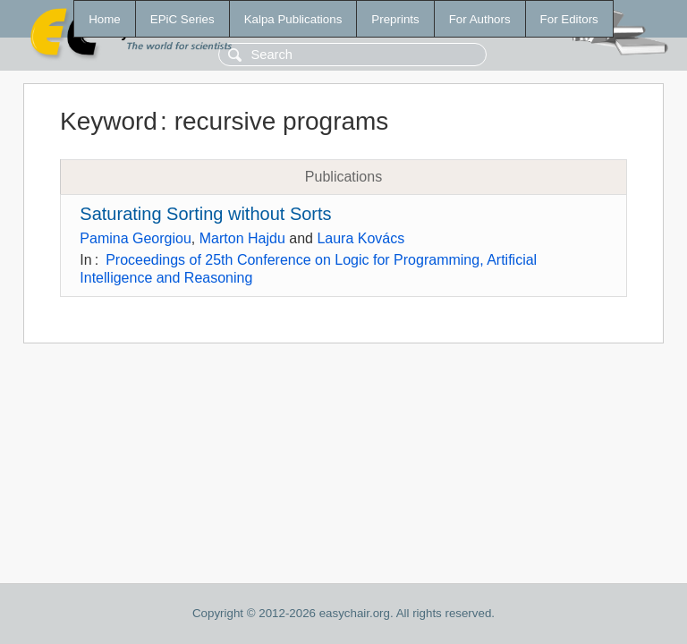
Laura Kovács (360, 238)
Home (105, 19)
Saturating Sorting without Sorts (205, 214)
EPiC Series (182, 19)
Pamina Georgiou (135, 238)
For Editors (569, 19)
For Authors (480, 19)
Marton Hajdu (242, 238)
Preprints (395, 19)
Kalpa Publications (293, 19)
